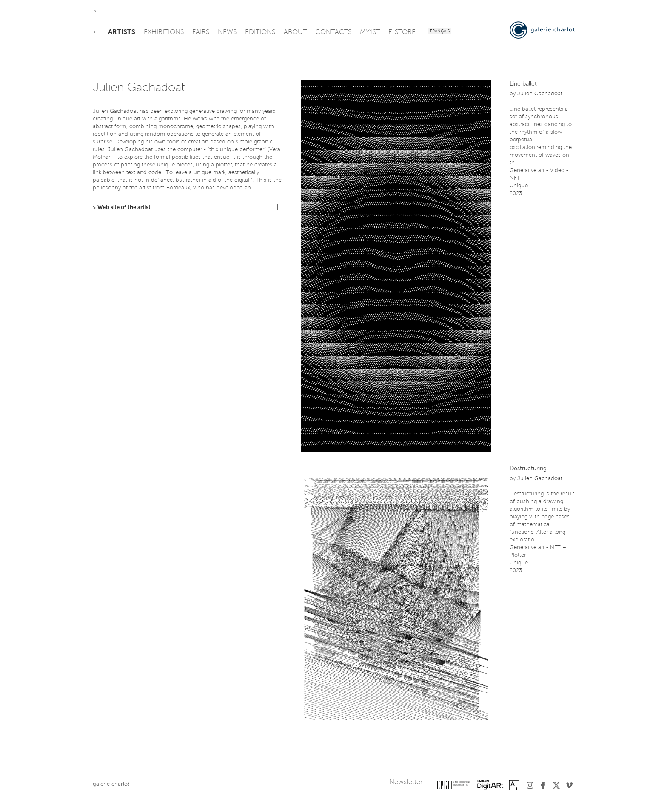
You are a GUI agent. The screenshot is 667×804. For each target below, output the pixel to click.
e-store (402, 32)
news (227, 32)
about (295, 32)
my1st (370, 32)
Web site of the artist (124, 207)
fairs (200, 32)
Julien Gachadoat (539, 94)
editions (260, 32)
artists (121, 32)
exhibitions (164, 32)
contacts (333, 32)
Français (440, 31)
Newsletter (405, 782)
